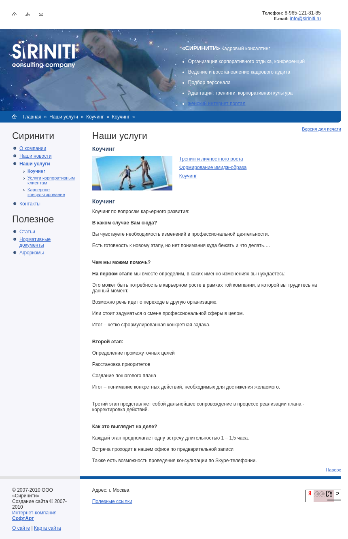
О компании (32, 148)
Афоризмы (31, 253)
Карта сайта (47, 528)
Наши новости (35, 156)
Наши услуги (63, 117)
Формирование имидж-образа (213, 167)
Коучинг (95, 117)
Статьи (27, 232)
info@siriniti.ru (305, 18)
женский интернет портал (217, 103)
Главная (32, 117)
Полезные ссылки (112, 501)
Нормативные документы (35, 242)
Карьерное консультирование (46, 192)
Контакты (29, 204)
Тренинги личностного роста (211, 159)
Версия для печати (321, 129)
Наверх (333, 469)
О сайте (21, 528)
